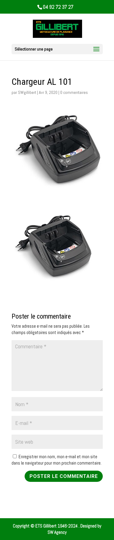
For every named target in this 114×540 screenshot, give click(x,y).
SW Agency (57, 532)
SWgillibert (27, 92)
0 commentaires (74, 92)
